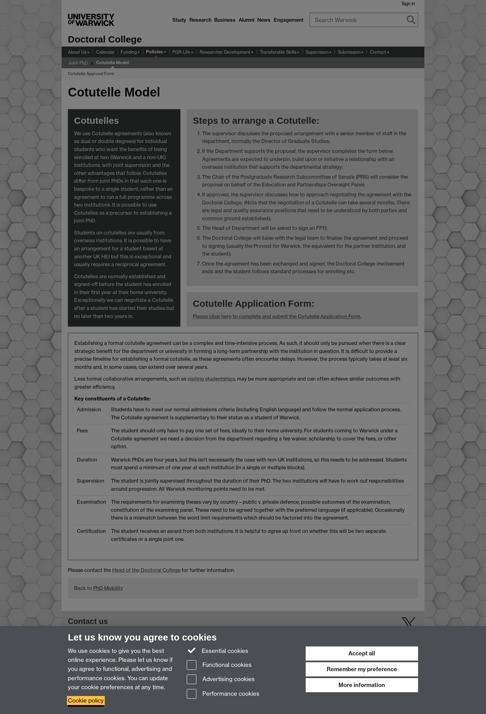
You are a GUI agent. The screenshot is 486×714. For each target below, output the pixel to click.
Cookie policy (86, 700)
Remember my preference (362, 669)
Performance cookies (223, 694)
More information (361, 685)
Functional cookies (219, 665)
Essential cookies (217, 650)
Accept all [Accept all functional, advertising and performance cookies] (361, 653)
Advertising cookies (221, 679)
